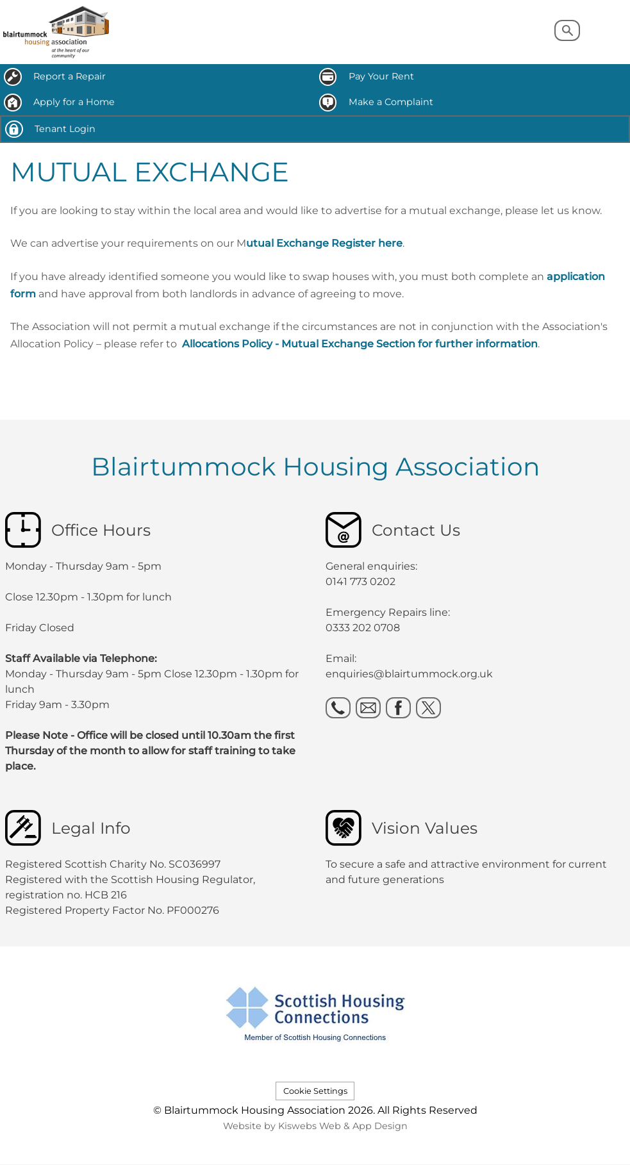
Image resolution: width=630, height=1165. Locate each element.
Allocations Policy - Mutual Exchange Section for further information (360, 344)
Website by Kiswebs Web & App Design (315, 1126)
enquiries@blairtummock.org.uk (410, 674)
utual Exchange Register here (324, 243)
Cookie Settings (315, 1091)
